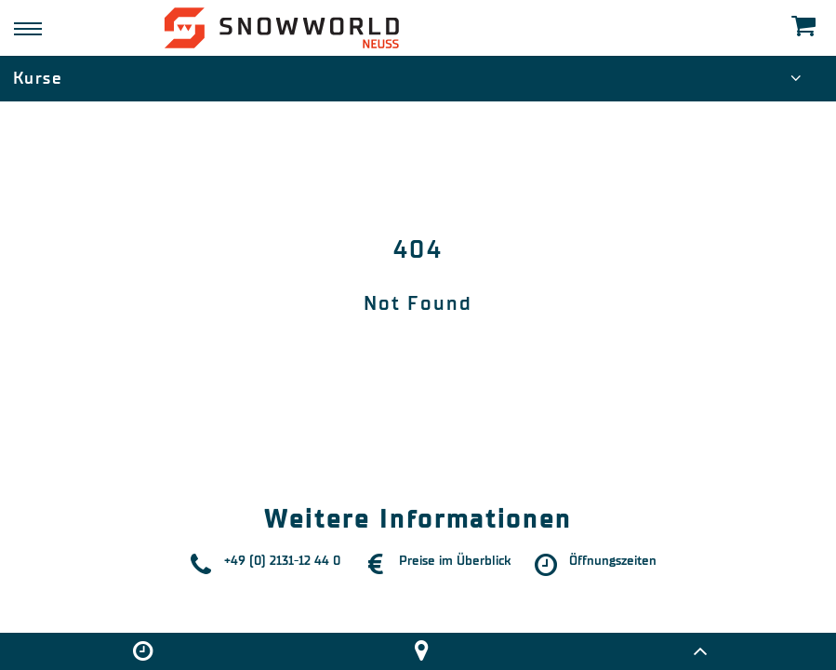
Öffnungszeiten (613, 561)
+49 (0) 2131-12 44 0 (282, 561)
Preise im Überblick (455, 561)
